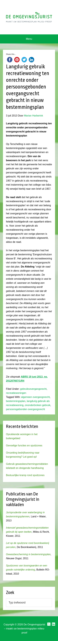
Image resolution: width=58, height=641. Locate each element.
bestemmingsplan (15, 401)
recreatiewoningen (16, 393)
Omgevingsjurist (29, 17)
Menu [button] (29, 39)
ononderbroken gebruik (37, 405)
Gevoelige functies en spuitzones (24, 445)
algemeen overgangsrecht (35, 397)
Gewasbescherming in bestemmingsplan (28, 554)
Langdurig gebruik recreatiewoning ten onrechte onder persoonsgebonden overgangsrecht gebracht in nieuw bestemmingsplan (27, 87)
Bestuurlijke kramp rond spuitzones (25, 475)
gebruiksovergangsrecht (33, 389)
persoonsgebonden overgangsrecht (25, 409)
